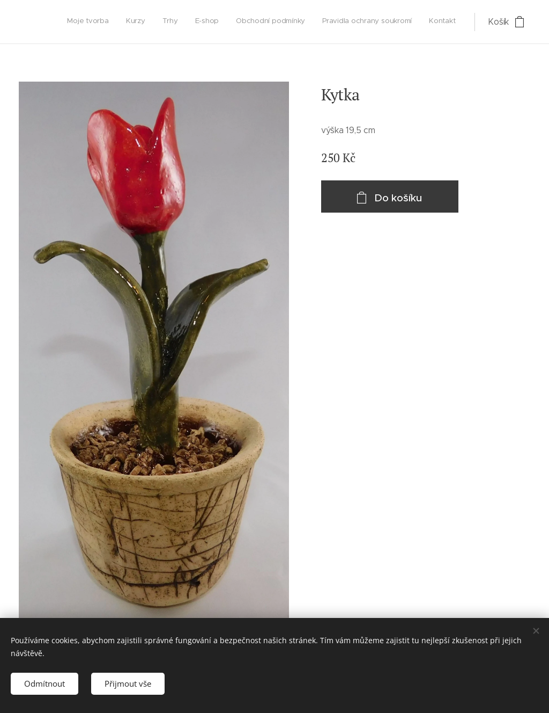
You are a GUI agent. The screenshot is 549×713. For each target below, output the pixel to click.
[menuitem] (355, 22)
